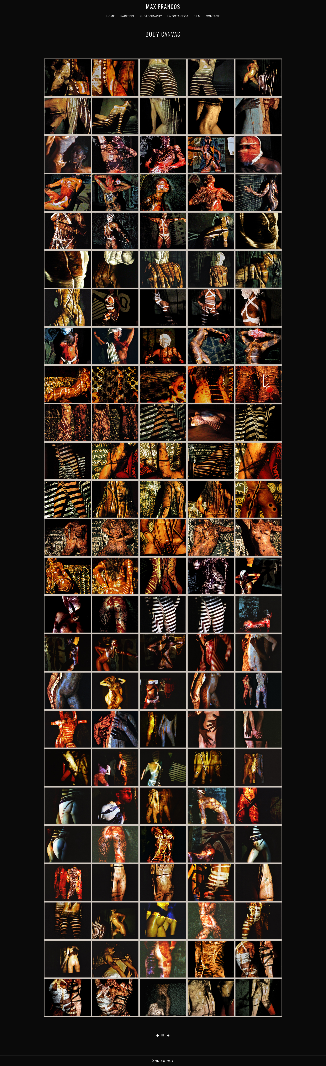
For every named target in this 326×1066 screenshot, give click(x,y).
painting (127, 16)
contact (213, 16)
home (110, 16)
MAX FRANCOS (163, 6)
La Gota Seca (177, 16)
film (197, 16)
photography (151, 16)
